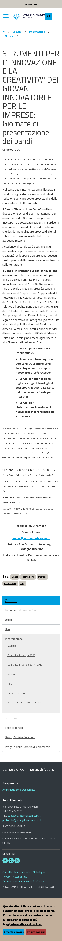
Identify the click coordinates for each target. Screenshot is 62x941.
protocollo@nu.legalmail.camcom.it (21, 820)
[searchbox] (56, 15)
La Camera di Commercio (20, 610)
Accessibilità (20, 877)
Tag (22, 583)
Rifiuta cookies (36, 932)
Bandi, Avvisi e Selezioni (20, 737)
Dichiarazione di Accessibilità (18, 881)
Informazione (37, 32)
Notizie (9, 36)
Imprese (42, 576)
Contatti (7, 872)
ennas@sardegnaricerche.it (31, 538)
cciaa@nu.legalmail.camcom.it (24, 816)
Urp (7, 629)
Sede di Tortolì (14, 727)
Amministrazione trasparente (18, 790)
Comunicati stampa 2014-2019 (24, 665)
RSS (9, 684)
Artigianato (10, 583)
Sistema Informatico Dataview (24, 702)
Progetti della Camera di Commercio (27, 747)
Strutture (11, 718)
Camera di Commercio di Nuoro (28, 769)
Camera (17, 32)
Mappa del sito (22, 872)
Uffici (8, 619)
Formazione (28, 576)
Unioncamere (31, 4)
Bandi (15, 576)
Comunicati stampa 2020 (21, 655)
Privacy (6, 877)
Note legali (39, 872)
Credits (40, 881)
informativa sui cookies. (26, 924)
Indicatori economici (18, 693)
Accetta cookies (14, 932)
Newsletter (13, 674)
